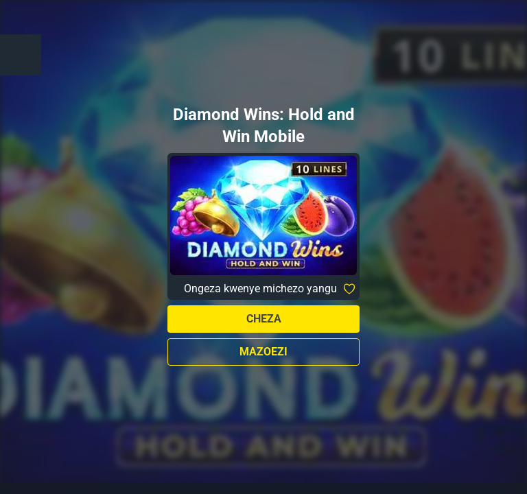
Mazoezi (263, 351)
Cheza (263, 318)
